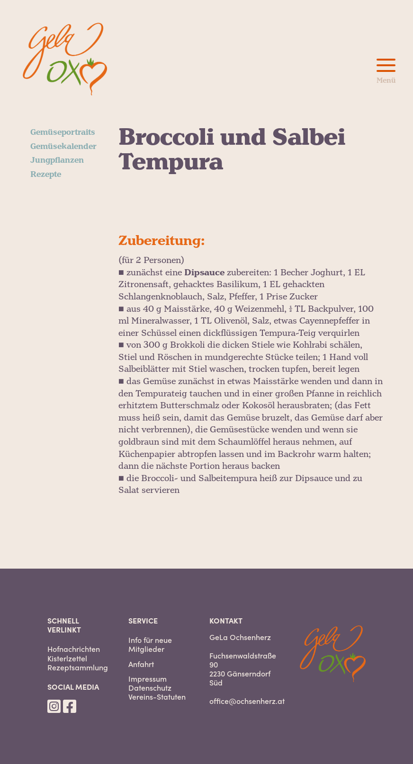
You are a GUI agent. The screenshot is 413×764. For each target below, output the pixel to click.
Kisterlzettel (67, 658)
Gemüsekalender (63, 146)
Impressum (147, 678)
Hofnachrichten (73, 648)
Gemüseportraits (62, 132)
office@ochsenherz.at (247, 700)
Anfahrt (141, 663)
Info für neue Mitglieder (150, 644)
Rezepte (45, 174)
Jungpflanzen (57, 160)
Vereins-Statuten (157, 696)
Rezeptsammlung (77, 667)
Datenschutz (149, 687)
